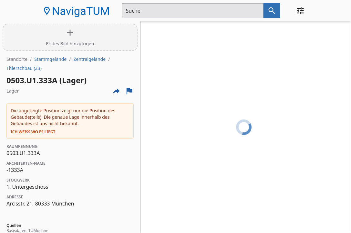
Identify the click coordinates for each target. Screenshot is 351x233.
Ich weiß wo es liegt (33, 132)
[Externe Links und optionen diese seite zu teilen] (116, 90)
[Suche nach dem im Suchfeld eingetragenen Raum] (271, 10)
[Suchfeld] (192, 11)
